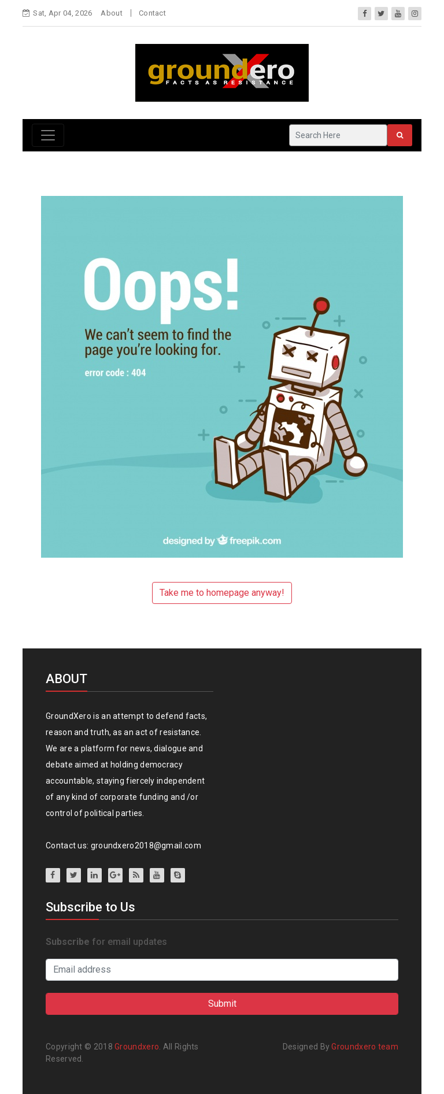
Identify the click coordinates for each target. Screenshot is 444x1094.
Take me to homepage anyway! (222, 592)
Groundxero (136, 1046)
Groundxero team (364, 1046)
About (112, 13)
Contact (152, 13)
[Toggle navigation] (48, 135)
